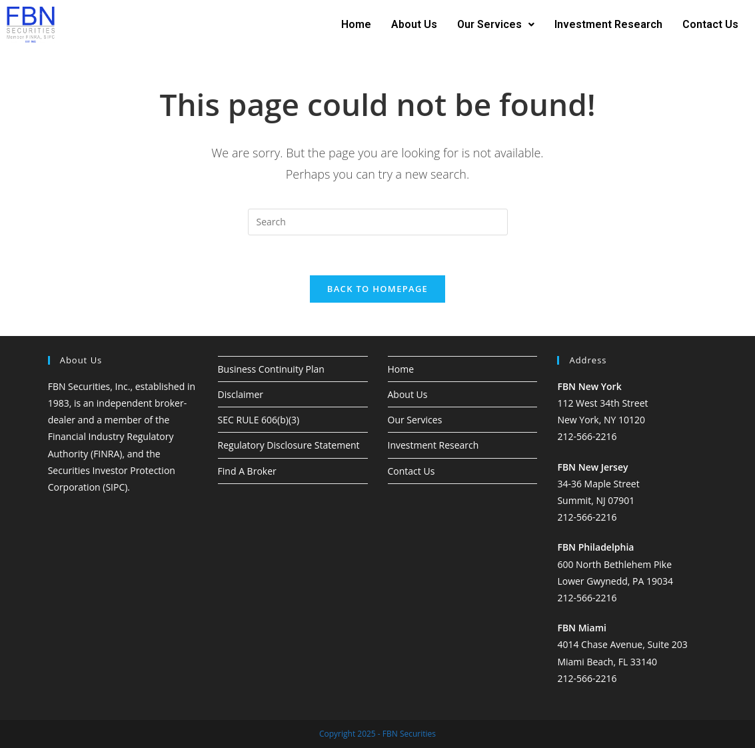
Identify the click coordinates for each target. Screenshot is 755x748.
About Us (414, 24)
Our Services (495, 24)
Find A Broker (247, 471)
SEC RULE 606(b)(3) (259, 419)
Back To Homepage (377, 289)
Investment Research (608, 24)
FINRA (106, 453)
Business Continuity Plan (271, 369)
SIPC (115, 487)
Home (356, 24)
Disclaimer (240, 394)
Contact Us (710, 24)
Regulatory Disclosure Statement (289, 445)
